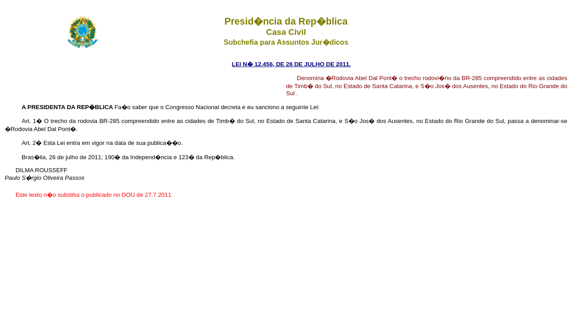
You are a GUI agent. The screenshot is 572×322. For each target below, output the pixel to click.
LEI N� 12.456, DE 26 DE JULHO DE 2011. (291, 64)
